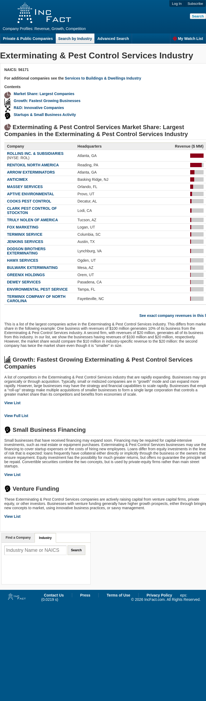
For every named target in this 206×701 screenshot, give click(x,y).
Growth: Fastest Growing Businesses (47, 101)
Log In (177, 4)
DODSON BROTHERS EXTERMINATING (26, 251)
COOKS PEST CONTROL (29, 201)
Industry (45, 538)
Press (85, 595)
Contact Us (54, 595)
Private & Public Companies (28, 38)
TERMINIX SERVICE (24, 234)
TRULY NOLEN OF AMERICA (32, 220)
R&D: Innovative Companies (39, 108)
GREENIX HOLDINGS (26, 275)
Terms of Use (118, 595)
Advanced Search (113, 38)
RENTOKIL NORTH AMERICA (33, 165)
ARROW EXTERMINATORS (31, 172)
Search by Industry (75, 38)
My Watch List (188, 38)
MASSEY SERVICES (25, 187)
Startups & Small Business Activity (45, 115)
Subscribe (195, 4)
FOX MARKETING (22, 227)
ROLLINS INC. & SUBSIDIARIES (35, 153)
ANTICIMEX (17, 179)
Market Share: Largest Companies (44, 94)
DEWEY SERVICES (24, 282)
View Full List (16, 416)
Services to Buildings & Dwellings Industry (103, 78)
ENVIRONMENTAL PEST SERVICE (37, 289)
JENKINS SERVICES (25, 241)
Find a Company (18, 537)
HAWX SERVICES (22, 260)
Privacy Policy (159, 595)
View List (12, 403)
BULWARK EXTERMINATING (32, 267)
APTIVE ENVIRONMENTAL (30, 194)
